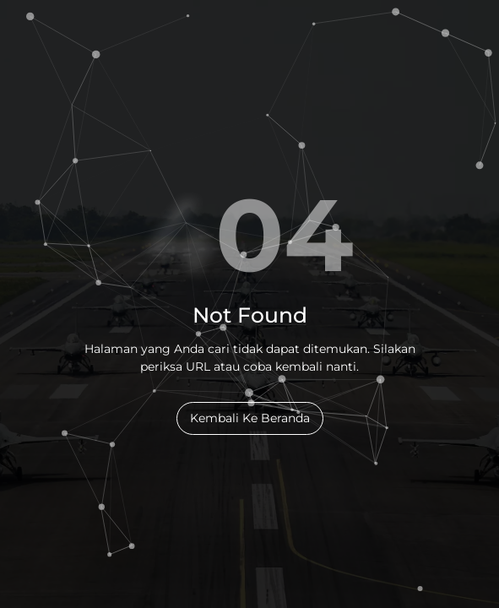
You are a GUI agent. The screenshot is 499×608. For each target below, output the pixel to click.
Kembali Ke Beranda (250, 418)
